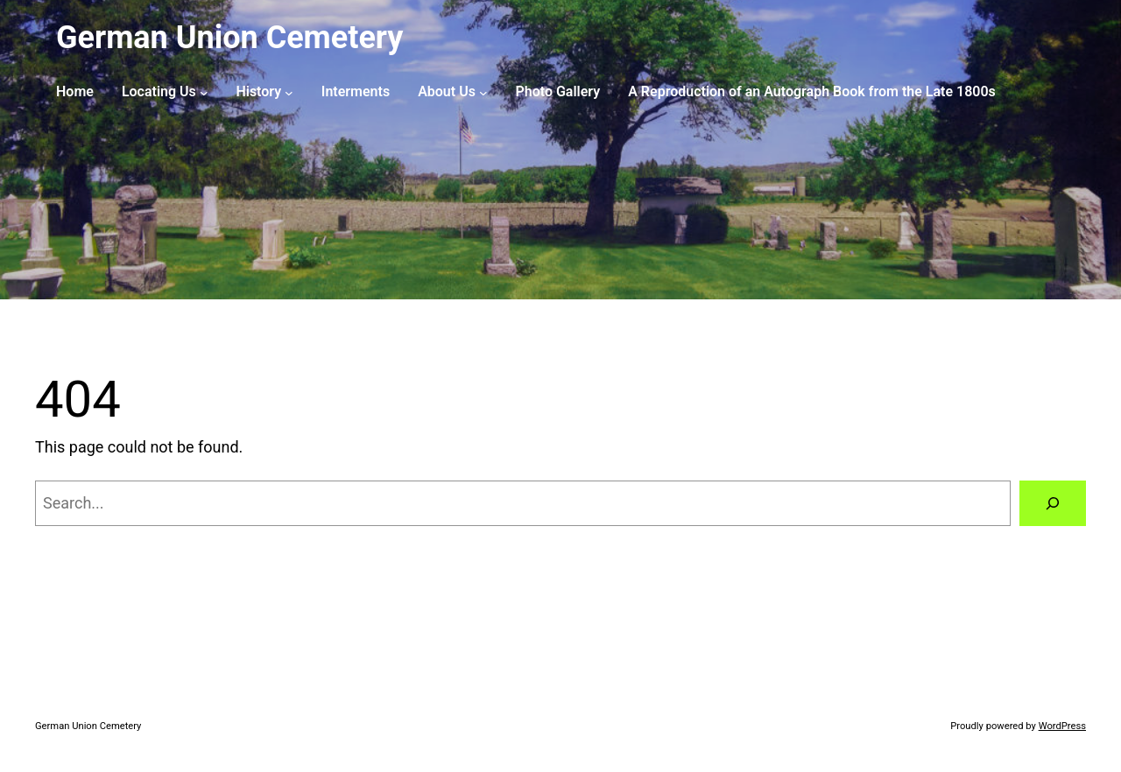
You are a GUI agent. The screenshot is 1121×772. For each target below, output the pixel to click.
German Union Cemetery (230, 37)
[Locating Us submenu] (204, 92)
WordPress (1062, 726)
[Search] (1052, 503)
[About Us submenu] (483, 92)
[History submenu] (289, 92)
